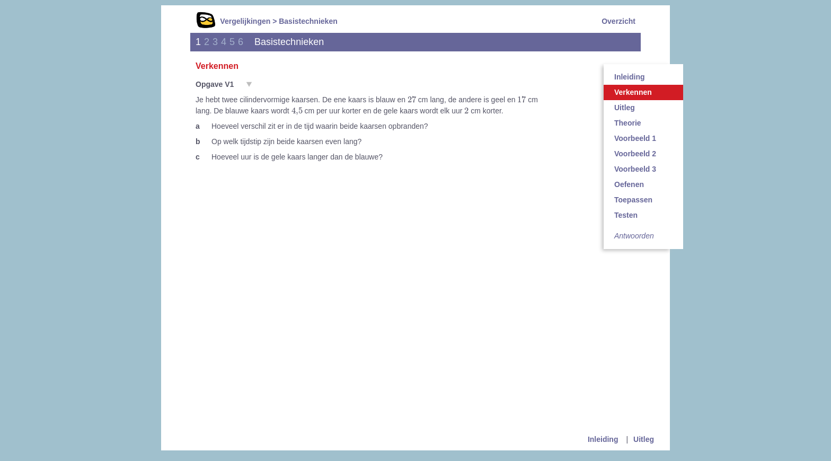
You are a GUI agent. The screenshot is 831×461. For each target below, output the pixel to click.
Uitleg (624, 107)
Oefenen (629, 184)
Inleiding (629, 77)
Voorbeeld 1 (635, 138)
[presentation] (412, 99)
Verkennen (633, 92)
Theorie (627, 123)
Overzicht (618, 21)
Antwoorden (634, 236)
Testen (626, 215)
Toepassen (633, 200)
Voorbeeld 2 (635, 153)
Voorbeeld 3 (635, 169)
